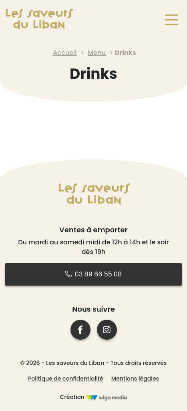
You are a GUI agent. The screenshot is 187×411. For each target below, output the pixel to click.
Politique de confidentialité (65, 379)
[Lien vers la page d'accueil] (39, 19)
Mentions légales (135, 379)
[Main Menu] (170, 19)
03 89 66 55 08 (93, 274)
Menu (97, 52)
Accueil (64, 52)
